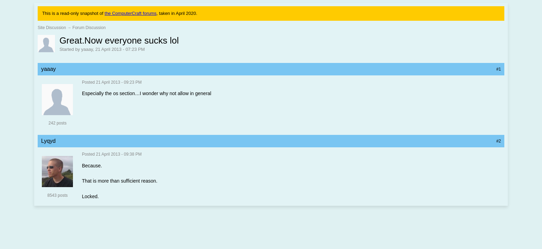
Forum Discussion (89, 27)
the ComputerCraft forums (131, 13)
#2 (498, 141)
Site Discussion (52, 27)
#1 (498, 69)
